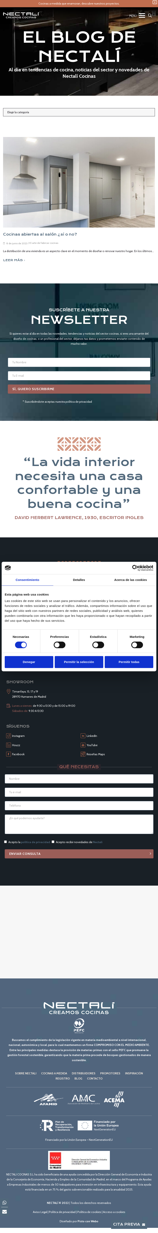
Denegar (29, 662)
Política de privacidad (62, 1212)
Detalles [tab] (79, 580)
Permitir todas (129, 662)
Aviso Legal (40, 1212)
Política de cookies (89, 1212)
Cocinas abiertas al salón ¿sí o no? (40, 234)
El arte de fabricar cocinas (43, 242)
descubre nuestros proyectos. (100, 3)
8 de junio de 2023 (16, 243)
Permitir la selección (79, 662)
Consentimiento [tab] (27, 580)
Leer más (14, 260)
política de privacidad (35, 842)
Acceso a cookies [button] (114, 1212)
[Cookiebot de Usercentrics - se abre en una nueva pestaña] (135, 568)
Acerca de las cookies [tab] (130, 580)
